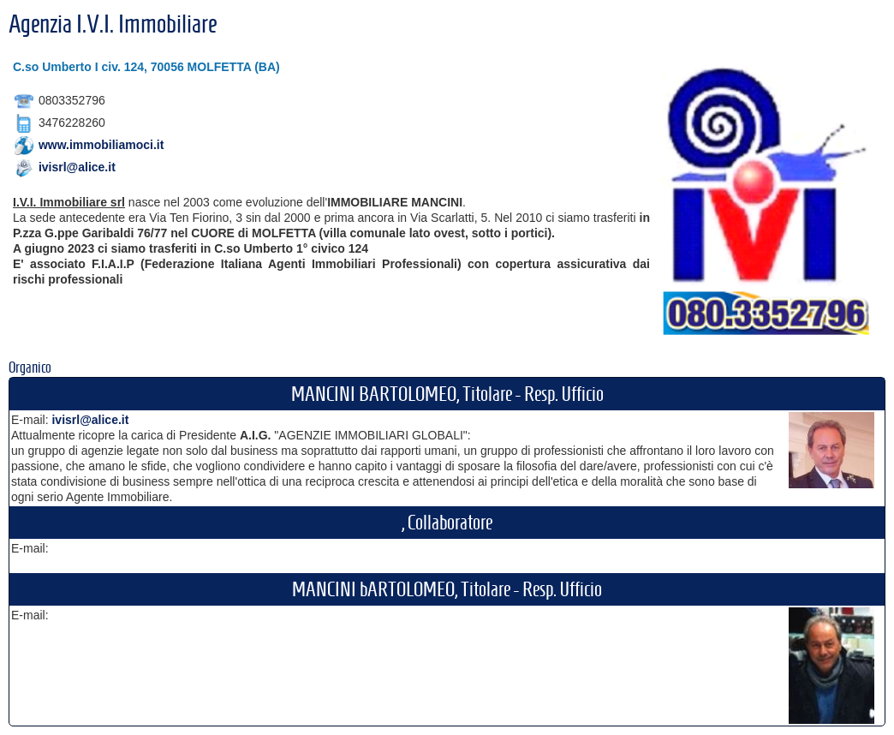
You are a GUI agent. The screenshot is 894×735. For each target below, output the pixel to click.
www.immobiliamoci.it (101, 145)
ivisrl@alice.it (77, 167)
